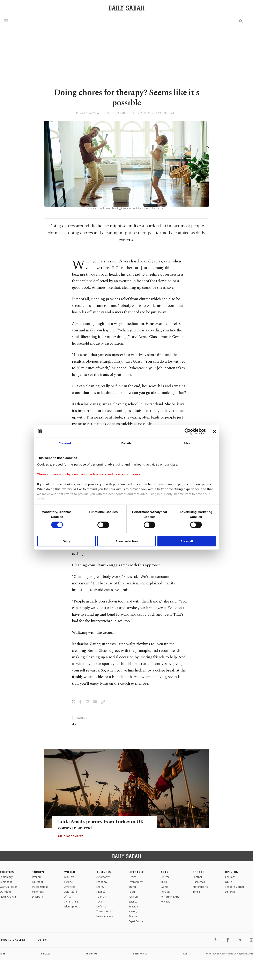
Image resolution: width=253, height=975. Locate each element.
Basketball (199, 882)
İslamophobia (72, 906)
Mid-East (69, 877)
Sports (198, 872)
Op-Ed (228, 882)
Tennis (196, 891)
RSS (185, 953)
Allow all (186, 541)
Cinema (165, 877)
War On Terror (8, 887)
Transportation (105, 911)
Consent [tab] (65, 443)
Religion (133, 906)
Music (164, 882)
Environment (136, 882)
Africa (67, 896)
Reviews (165, 901)
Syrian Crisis (71, 901)
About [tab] (188, 443)
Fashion (133, 896)
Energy (100, 887)
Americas (69, 887)
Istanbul (36, 877)
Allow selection (126, 541)
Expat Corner (136, 921)
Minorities (38, 891)
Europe (68, 882)
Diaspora (37, 896)
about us (91, 953)
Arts (164, 872)
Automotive (103, 877)
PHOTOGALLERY (73, 836)
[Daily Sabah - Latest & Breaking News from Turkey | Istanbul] (126, 7)
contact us (141, 953)
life (74, 723)
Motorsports (200, 887)
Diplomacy (6, 877)
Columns (230, 877)
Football (197, 877)
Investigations (40, 887)
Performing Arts (170, 896)
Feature (133, 916)
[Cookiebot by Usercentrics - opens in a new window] (188, 431)
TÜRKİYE (38, 872)
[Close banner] (214, 431)
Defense (101, 906)
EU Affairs (5, 891)
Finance (100, 891)
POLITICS (7, 872)
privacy (45, 953)
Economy (101, 882)
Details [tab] (126, 443)
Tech (99, 901)
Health (132, 877)
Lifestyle (136, 872)
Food (132, 891)
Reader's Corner (234, 887)
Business (103, 872)
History (133, 911)
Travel (132, 887)
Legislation (6, 882)
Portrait (165, 891)
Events (164, 887)
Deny (66, 541)
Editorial (230, 891)
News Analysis (8, 896)
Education (38, 882)
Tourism (101, 896)
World (69, 872)
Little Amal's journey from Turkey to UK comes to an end (103, 825)
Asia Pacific (70, 891)
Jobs (3, 953)
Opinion (232, 872)
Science (133, 901)
